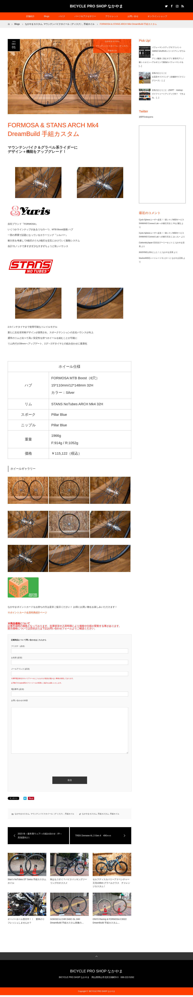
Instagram (176, 5)
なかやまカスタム (112, 41)
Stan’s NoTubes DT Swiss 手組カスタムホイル (27, 881)
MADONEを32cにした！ (149, 252)
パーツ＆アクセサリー (85, 16)
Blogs (46, 16)
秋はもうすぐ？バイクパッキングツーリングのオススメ (68, 881)
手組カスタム (103, 814)
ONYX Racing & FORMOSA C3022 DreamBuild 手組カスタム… (109, 921)
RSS (182, 5)
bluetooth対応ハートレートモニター (154, 258)
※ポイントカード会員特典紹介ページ (27, 612)
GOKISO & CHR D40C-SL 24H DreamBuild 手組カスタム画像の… (67, 921)
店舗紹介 (30, 16)
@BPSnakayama (146, 117)
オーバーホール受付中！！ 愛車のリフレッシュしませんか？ (26, 921)
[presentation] (34, 761)
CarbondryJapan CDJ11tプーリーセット (155, 243)
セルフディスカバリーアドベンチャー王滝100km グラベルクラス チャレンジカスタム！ (111, 883)
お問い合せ (133, 16)
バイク (62, 16)
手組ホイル (112, 51)
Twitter (166, 5)
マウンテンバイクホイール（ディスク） (112, 46)
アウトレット (111, 16)
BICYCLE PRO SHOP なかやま (96, 6)
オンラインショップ (157, 16)
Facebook (171, 5)
